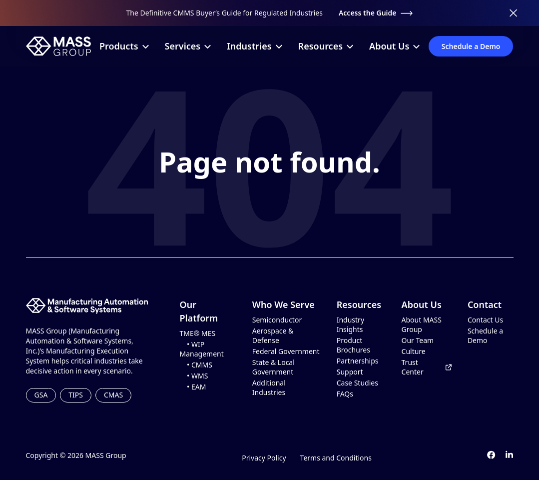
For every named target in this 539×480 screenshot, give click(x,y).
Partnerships (358, 361)
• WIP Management (202, 349)
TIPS (75, 395)
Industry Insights (350, 325)
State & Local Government (273, 367)
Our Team (418, 340)
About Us (394, 46)
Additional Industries (269, 387)
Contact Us (485, 320)
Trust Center (427, 367)
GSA (41, 395)
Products (124, 46)
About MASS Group (422, 325)
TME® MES (198, 333)
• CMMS (196, 365)
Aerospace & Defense (273, 335)
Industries (254, 46)
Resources (325, 46)
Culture (414, 351)
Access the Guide (376, 13)
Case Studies (357, 383)
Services (188, 46)
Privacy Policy (264, 457)
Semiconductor (277, 320)
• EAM (193, 387)
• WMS (194, 376)
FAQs (345, 394)
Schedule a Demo (471, 46)
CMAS (113, 395)
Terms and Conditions (336, 457)
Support (350, 372)
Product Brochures (353, 345)
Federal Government (286, 351)
